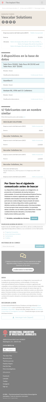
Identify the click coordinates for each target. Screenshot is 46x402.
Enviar (34, 218)
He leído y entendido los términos (18, 218)
